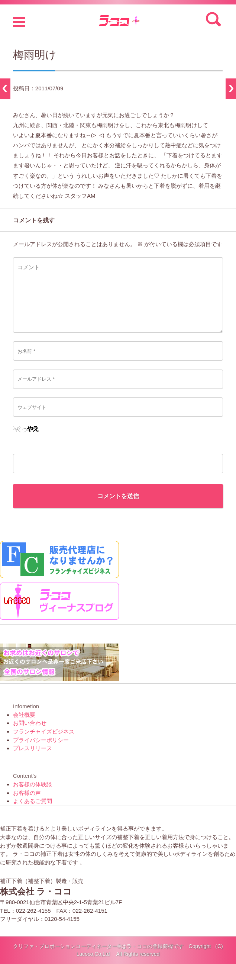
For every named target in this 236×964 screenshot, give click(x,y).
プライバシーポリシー (41, 740)
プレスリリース (32, 748)
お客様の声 (27, 793)
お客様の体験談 (32, 784)
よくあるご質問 (32, 801)
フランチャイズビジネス (43, 731)
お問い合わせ (29, 723)
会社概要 (24, 715)
